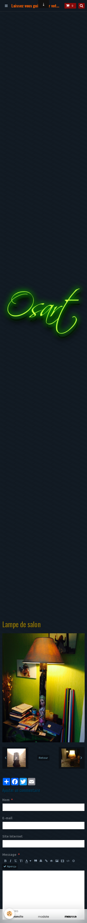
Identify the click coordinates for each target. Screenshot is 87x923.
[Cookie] (9, 913)
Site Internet (12, 836)
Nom (6, 800)
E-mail (7, 818)
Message (9, 854)
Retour (43, 757)
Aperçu (9, 866)
